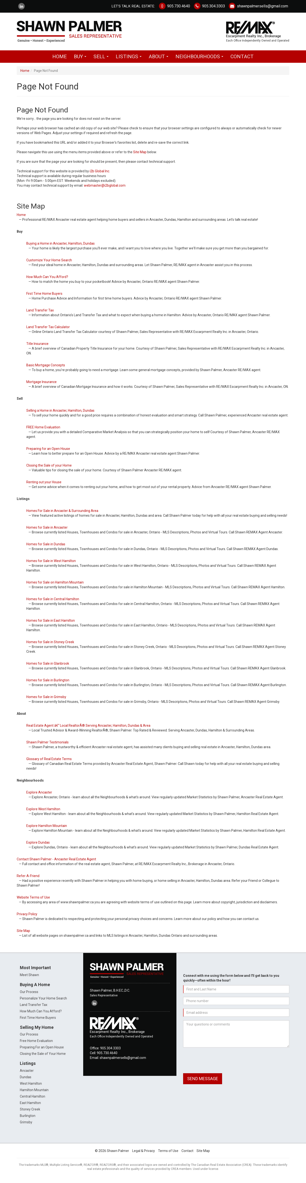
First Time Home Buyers (38, 1022)
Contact (242, 61)
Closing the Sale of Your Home (43, 1058)
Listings (130, 62)
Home (59, 61)
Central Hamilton (32, 1101)
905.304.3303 (209, 6)
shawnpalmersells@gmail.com (258, 6)
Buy (81, 62)
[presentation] (219, 1065)
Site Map (140, 156)
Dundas (25, 1081)
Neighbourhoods (200, 62)
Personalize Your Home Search (43, 1002)
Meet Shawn (29, 979)
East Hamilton (30, 1107)
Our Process (29, 996)
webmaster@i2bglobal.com (105, 190)
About (160, 62)
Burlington (27, 1120)
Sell (102, 62)
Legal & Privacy (143, 1155)
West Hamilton (31, 1088)
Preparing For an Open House (42, 1052)
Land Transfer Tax (33, 1009)
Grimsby (26, 1127)
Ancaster (27, 1075)
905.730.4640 (174, 6)
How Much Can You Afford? (41, 1015)
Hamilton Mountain (34, 1094)
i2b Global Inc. (100, 176)
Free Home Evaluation (36, 1045)
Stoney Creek (30, 1114)
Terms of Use (168, 1155)
